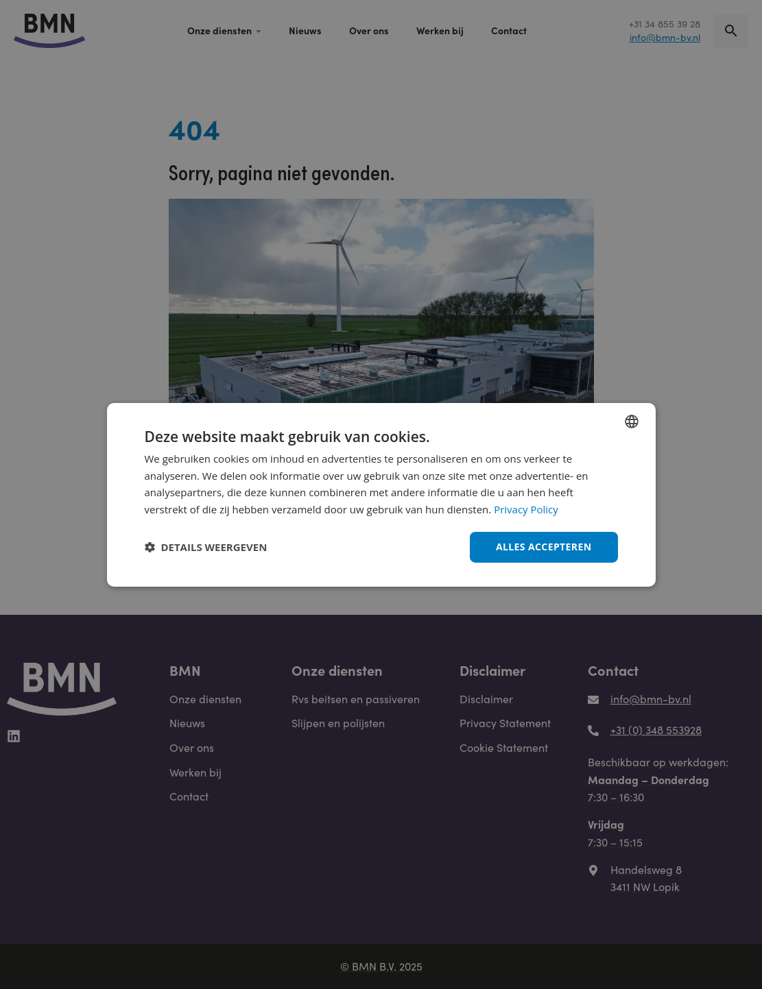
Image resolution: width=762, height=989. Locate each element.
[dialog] (381, 494)
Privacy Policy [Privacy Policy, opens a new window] (526, 509)
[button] (206, 547)
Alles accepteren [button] (544, 546)
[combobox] (632, 421)
